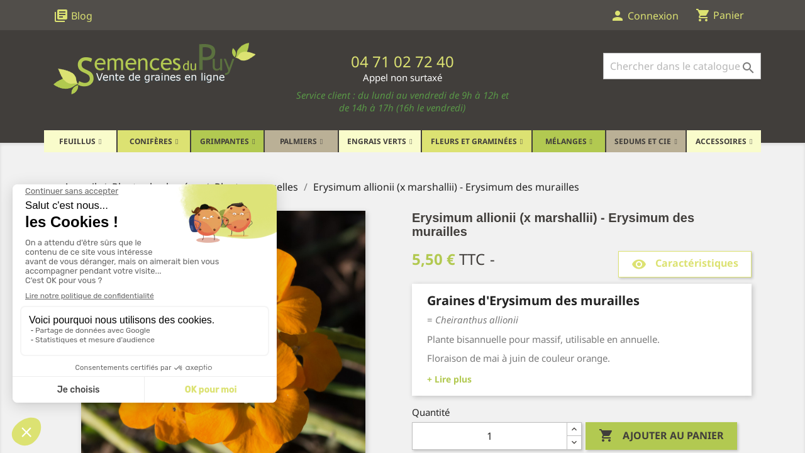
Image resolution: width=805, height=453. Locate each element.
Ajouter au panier (661, 436)
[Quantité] (489, 436)
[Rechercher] (682, 66)
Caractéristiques (684, 264)
